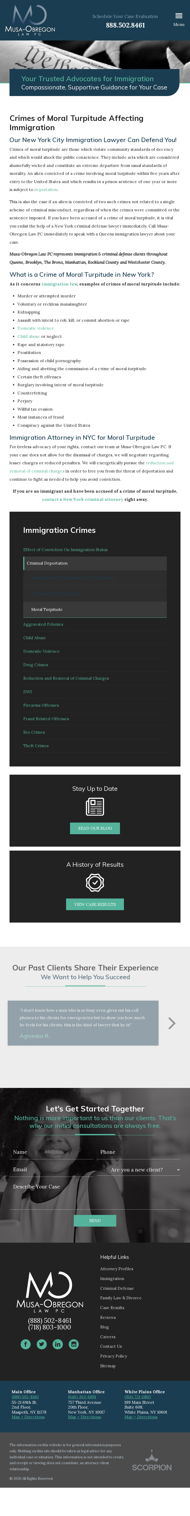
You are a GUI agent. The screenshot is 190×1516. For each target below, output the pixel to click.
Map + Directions (28, 1445)
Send (95, 1249)
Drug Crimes (35, 677)
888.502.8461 (125, 25)
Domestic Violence (41, 661)
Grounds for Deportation (55, 598)
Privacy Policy (113, 1384)
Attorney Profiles (116, 1297)
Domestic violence (35, 328)
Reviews (108, 1345)
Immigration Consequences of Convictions (72, 582)
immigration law (59, 284)
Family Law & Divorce (121, 1326)
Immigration (112, 1307)
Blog (104, 1355)
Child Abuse (34, 645)
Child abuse (28, 336)
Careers (107, 1365)
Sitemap (108, 1394)
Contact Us (111, 1374)
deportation (45, 189)
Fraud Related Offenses (46, 741)
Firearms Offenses (41, 725)
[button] (179, 20)
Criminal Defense (117, 1316)
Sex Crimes (34, 757)
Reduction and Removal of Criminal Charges (66, 693)
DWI (27, 709)
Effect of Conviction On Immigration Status (65, 550)
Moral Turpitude (47, 614)
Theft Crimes (36, 772)
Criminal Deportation (48, 566)
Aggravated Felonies (43, 630)
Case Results (112, 1336)
